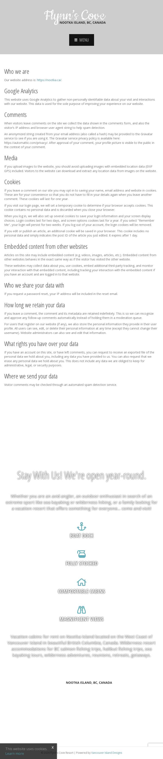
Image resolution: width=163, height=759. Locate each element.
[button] (81, 40)
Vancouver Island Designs (106, 753)
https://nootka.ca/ (49, 80)
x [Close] (53, 747)
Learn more (14, 753)
